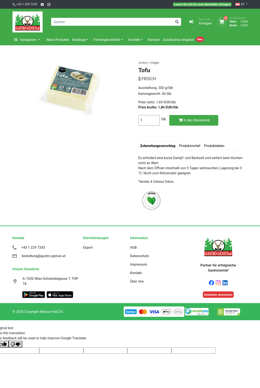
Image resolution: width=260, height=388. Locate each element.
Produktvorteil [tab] (189, 146)
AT (240, 4)
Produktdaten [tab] (214, 146)
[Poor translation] (15, 344)
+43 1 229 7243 (27, 4)
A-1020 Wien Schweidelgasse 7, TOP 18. (50, 281)
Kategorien (25, 40)
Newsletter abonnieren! (218, 294)
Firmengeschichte (106, 40)
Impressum (138, 264)
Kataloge (79, 40)
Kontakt (134, 40)
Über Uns (137, 281)
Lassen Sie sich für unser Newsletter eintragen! (202, 4)
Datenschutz (139, 256)
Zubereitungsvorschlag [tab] (157, 146)
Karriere (154, 40)
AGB (133, 247)
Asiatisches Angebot (178, 40)
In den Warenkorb (194, 120)
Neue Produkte (58, 40)
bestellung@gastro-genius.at (43, 256)
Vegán (155, 63)
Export (88, 247)
